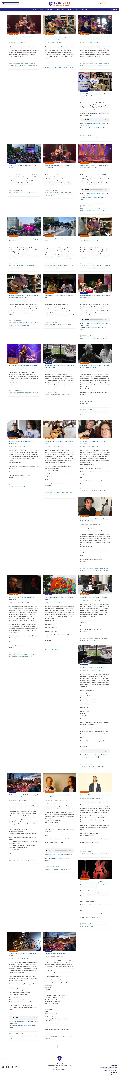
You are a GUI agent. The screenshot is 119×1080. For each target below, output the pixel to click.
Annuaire (76, 9)
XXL (84, 212)
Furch (86, 138)
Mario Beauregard (88, 926)
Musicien (20, 67)
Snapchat (56, 649)
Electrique (31, 392)
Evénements (90, 135)
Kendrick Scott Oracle (93, 65)
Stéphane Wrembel (49, 69)
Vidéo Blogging (48, 195)
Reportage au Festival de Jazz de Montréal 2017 (93, 667)
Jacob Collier (60, 267)
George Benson (52, 267)
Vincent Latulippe (100, 210)
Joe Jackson (16, 1036)
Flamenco (16, 65)
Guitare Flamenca (31, 65)
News (53, 190)
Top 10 (69, 9)
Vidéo (99, 268)
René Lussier (54, 326)
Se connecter (112, 3)
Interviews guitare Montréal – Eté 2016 (56, 953)
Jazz (62, 67)
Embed (87, 125)
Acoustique (55, 192)
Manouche (66, 67)
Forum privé (114, 1072)
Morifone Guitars (23, 267)
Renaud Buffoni (30, 267)
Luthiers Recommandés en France (108, 1067)
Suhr (101, 138)
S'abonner (102, 3)
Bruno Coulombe (100, 206)
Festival (27, 192)
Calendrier (84, 9)
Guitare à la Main (22, 65)
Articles (41, 9)
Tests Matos (49, 9)
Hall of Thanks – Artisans (110, 1069)
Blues (98, 336)
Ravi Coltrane (104, 412)
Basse (23, 484)
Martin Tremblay (67, 267)
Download (97, 123)
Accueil (34, 9)
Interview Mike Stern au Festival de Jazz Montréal (23, 365)
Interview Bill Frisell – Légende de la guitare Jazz (94, 597)
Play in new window (90, 123)
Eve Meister (27, 265)
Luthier (95, 208)
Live (89, 138)
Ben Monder (25, 654)
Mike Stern (23, 393)
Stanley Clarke (21, 486)
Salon (46, 1038)
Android (82, 129)
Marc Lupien (100, 208)
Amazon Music (102, 127)
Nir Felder (99, 855)
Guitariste (87, 855)
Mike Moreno (101, 65)
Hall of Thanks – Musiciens (110, 1070)
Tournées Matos (60, 9)
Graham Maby (56, 869)
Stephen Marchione (89, 67)
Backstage (19, 63)
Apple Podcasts (90, 127)
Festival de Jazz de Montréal (86, 208)
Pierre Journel (22, 42)
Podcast (92, 138)
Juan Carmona (69, 194)
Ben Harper (91, 336)
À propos (115, 1063)
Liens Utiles (114, 1065)
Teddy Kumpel (27, 1036)
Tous (22, 62)
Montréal (15, 67)
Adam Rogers (91, 411)
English (107, 336)
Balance (24, 63)
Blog (59, 65)
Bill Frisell (96, 638)
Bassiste (27, 484)
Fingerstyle (53, 494)
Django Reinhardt (64, 65)
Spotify (96, 127)
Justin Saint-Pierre (69, 494)
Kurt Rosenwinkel (92, 492)
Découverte (93, 137)
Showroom (96, 138)
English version (113, 1074)
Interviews (18, 62)
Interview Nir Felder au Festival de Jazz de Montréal (94, 795)
